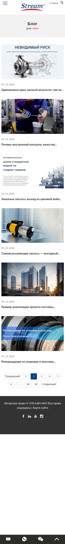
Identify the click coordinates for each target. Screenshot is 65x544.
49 (36, 384)
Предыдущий (12, 376)
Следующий (49, 384)
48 (28, 384)
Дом (28, 28)
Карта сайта (40, 407)
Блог (36, 28)
